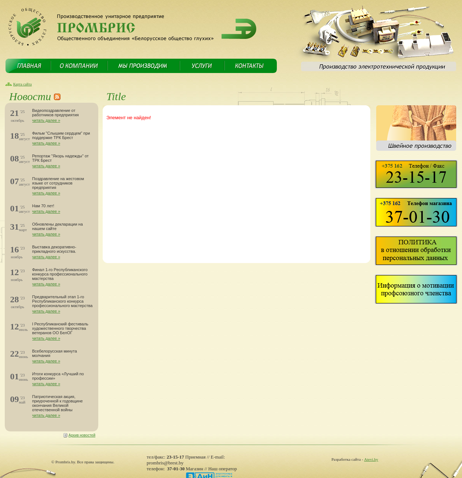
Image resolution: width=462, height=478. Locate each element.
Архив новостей (82, 435)
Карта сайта (22, 84)
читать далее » (46, 120)
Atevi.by (371, 459)
